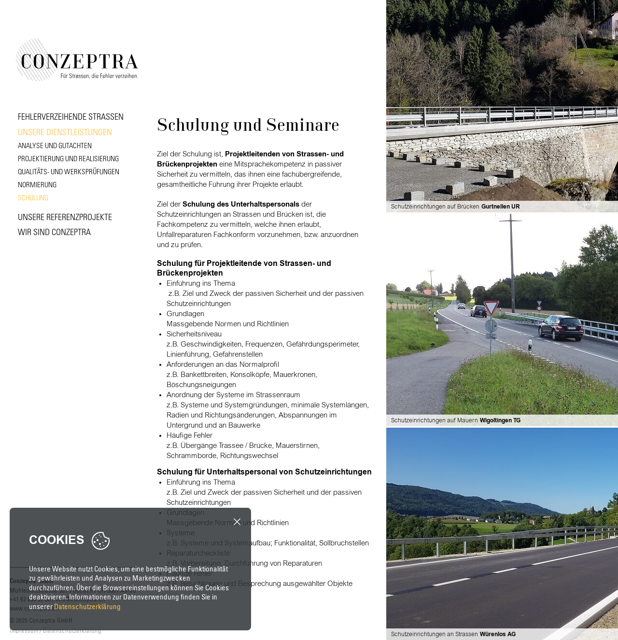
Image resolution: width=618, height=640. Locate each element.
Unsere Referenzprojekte (65, 216)
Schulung (33, 197)
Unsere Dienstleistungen (65, 131)
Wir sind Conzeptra (54, 231)
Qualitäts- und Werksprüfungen (68, 171)
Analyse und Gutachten (55, 145)
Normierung (37, 184)
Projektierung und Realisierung (68, 158)
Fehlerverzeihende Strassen (71, 116)
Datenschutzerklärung (87, 606)
